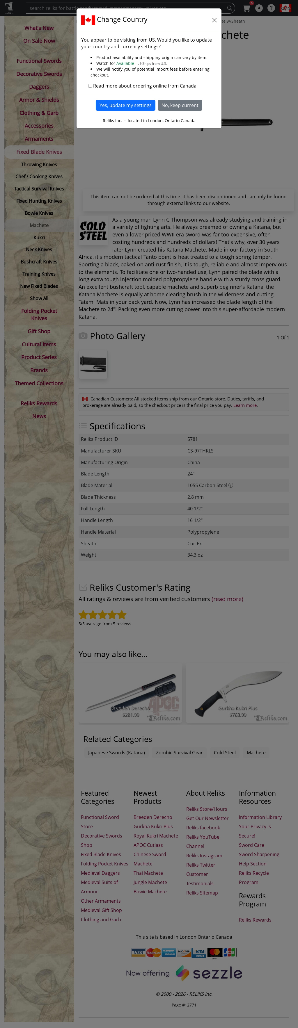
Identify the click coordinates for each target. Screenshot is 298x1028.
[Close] (214, 20)
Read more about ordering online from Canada (144, 86)
